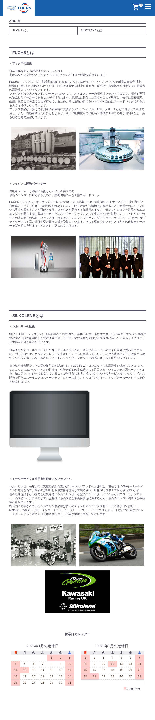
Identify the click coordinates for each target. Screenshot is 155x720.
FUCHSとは (20, 30)
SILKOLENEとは (91, 30)
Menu (148, 4)
